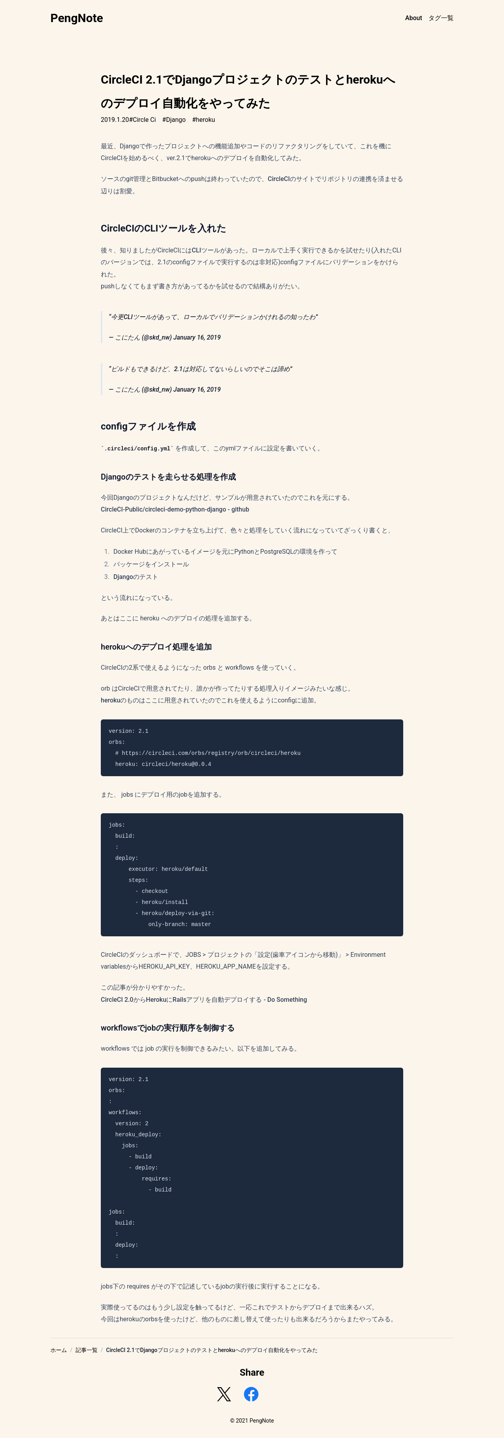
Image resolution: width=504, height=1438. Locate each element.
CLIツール (206, 250)
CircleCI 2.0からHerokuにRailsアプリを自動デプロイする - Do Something (204, 999)
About (413, 18)
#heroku (203, 119)
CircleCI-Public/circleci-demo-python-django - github (175, 509)
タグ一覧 (441, 18)
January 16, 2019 (196, 337)
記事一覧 (87, 1350)
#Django (174, 119)
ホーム (58, 1350)
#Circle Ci (142, 119)
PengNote (76, 18)
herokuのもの (120, 700)
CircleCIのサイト (291, 179)
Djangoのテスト (135, 577)
